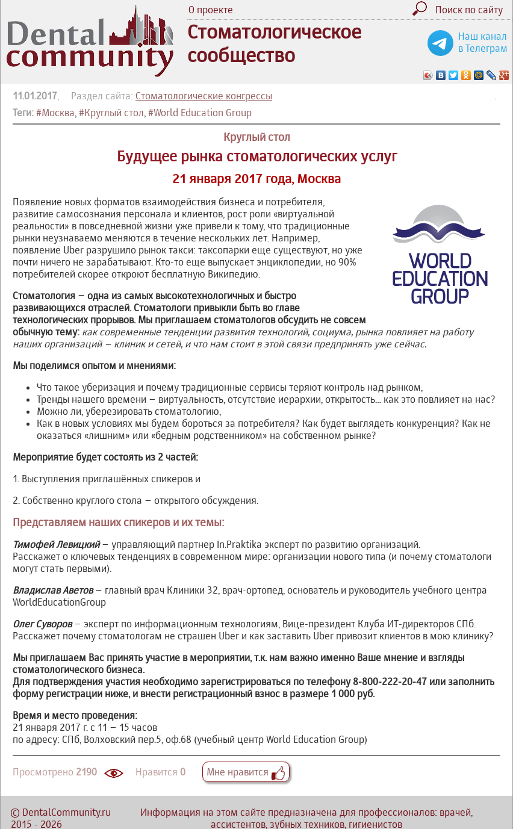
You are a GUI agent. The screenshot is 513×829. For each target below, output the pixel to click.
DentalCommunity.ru (66, 812)
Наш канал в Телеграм (483, 42)
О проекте (210, 10)
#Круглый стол (111, 113)
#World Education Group (200, 113)
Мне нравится (246, 772)
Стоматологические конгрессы (203, 96)
